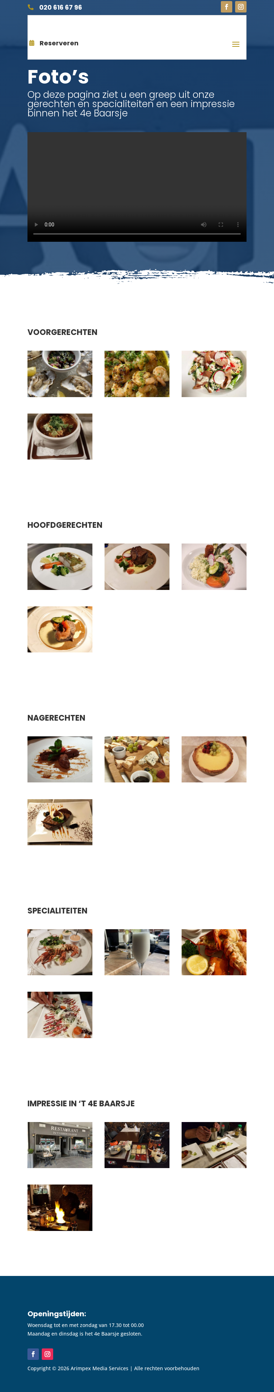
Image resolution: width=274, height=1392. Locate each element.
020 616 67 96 (60, 7)
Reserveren (59, 43)
